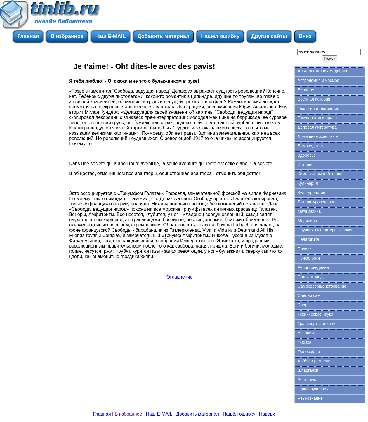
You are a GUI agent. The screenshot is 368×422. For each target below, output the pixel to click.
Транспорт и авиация (318, 323)
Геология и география (318, 108)
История (305, 164)
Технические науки (315, 314)
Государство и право (317, 117)
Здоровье (307, 155)
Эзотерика (307, 379)
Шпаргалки (308, 370)
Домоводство (310, 145)
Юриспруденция (313, 389)
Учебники (306, 333)
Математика (309, 211)
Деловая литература (317, 127)
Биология (306, 89)
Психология (309, 258)
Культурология (311, 192)
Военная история (314, 99)
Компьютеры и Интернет (321, 174)
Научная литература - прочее (325, 230)
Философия (309, 351)
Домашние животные (318, 136)
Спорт (303, 304)
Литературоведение (316, 202)
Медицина (307, 220)
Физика (304, 342)
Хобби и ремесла (314, 361)
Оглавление (179, 276)
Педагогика (308, 239)
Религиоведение (313, 267)
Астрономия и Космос (318, 80)
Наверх (267, 413)
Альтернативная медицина (323, 71)
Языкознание (310, 398)
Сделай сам (309, 295)
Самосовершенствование (322, 286)
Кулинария (308, 183)
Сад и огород (310, 276)
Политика (307, 248)
